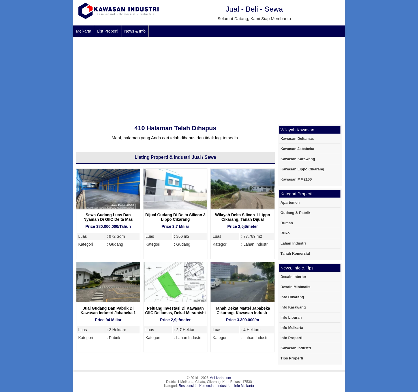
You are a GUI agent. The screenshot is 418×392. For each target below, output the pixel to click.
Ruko (285, 233)
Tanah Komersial (295, 253)
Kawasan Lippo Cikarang (302, 169)
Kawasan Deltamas (297, 138)
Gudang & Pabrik (295, 213)
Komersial (206, 386)
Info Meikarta (291, 327)
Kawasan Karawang (297, 159)
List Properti (107, 31)
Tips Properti (291, 358)
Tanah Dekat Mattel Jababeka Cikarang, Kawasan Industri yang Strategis (242, 313)
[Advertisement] (243, 79)
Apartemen (290, 202)
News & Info (134, 31)
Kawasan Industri (295, 348)
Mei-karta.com (220, 378)
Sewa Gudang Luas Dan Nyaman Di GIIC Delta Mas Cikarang (108, 219)
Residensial (187, 386)
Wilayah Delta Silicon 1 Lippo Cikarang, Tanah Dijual (242, 217)
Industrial (224, 386)
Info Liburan (291, 317)
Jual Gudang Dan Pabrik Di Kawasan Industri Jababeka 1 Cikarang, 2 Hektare (108, 313)
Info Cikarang (292, 297)
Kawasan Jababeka (297, 149)
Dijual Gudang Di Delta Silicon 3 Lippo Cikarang (175, 217)
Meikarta (83, 31)
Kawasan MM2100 (296, 179)
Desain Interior (293, 277)
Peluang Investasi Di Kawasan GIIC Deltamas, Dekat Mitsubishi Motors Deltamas (175, 313)
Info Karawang (293, 307)
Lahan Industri (293, 243)
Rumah (286, 223)
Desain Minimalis (295, 287)
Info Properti (291, 338)
